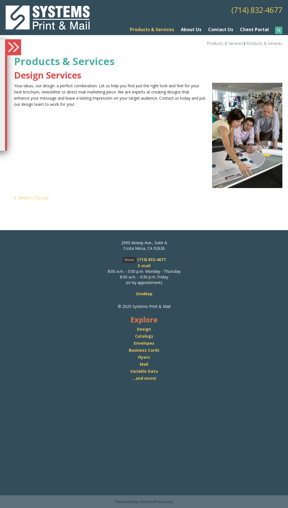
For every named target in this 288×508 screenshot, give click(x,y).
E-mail (144, 265)
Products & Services (152, 29)
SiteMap (144, 293)
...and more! (144, 378)
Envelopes (144, 342)
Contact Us (220, 29)
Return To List (33, 197)
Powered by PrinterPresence (144, 501)
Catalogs (144, 335)
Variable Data (144, 371)
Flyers (144, 357)
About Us (191, 29)
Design (144, 328)
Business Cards (144, 350)
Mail (144, 364)
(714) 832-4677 (255, 9)
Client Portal (254, 29)
